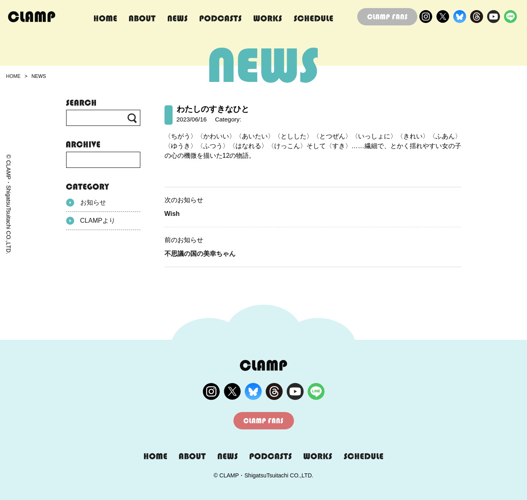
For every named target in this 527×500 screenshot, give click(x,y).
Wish (172, 213)
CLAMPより (90, 221)
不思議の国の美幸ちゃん (200, 253)
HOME (13, 76)
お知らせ (86, 203)
